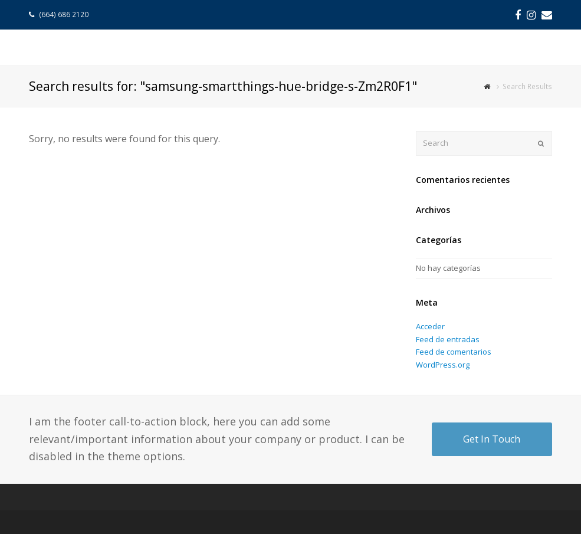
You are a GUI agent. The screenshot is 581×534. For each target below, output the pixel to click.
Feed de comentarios (453, 351)
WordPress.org (443, 364)
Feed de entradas (448, 339)
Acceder (430, 326)
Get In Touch (491, 439)
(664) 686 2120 (64, 14)
